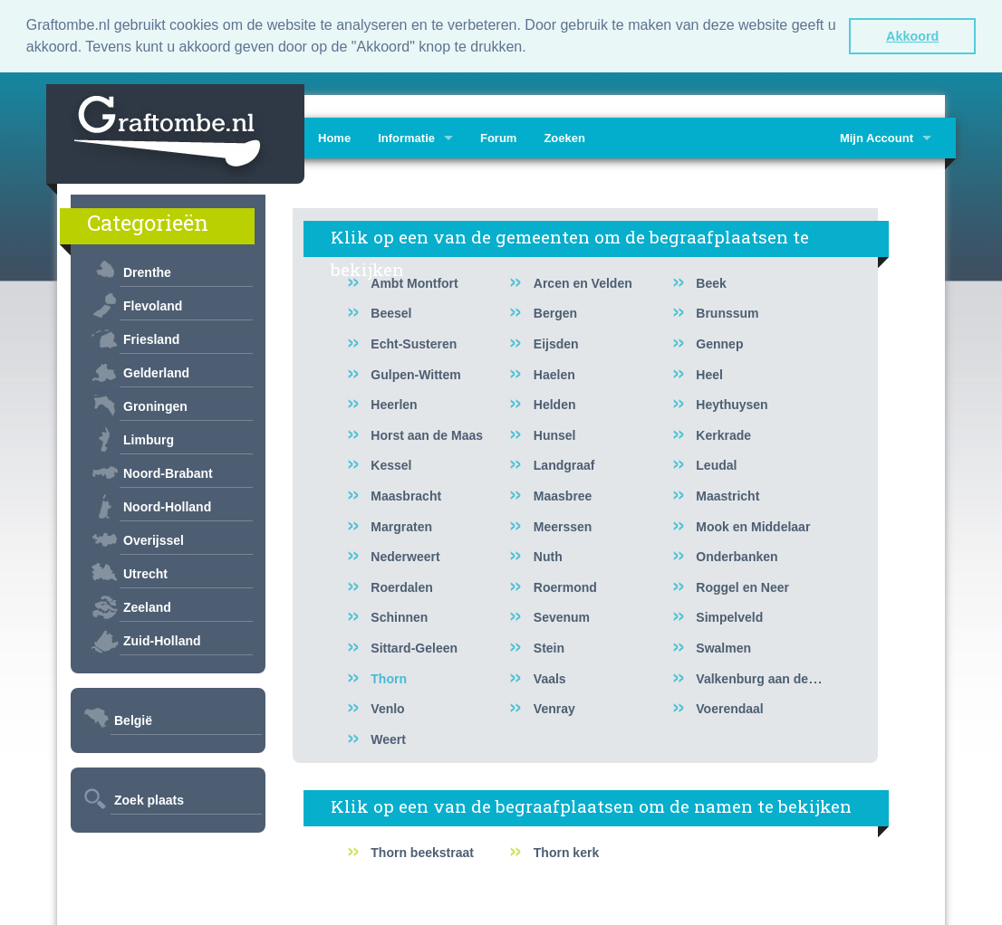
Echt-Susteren (414, 343)
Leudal (716, 464)
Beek (711, 281)
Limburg (148, 439)
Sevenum (562, 616)
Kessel (391, 464)
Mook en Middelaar (753, 525)
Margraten (401, 525)
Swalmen (723, 647)
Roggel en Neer (742, 585)
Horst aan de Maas (427, 433)
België (133, 719)
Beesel (391, 312)
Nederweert (405, 555)
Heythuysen (731, 403)
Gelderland (156, 372)
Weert (388, 737)
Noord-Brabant (168, 472)
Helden (555, 403)
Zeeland (147, 606)
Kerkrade (723, 433)
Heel (709, 373)
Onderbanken (736, 555)
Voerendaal (729, 708)
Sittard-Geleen (414, 647)
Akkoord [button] (912, 36)
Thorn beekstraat (422, 851)
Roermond (565, 585)
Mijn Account (876, 137)
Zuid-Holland (162, 640)
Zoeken (564, 137)
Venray (554, 708)
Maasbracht (406, 495)
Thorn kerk (566, 851)
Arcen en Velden (583, 281)
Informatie (406, 137)
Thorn (389, 677)
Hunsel (555, 433)
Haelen (554, 373)
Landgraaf (564, 464)
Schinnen (399, 616)
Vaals (550, 677)
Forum (498, 137)
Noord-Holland (167, 506)
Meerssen (563, 525)
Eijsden (556, 343)
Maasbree (563, 495)
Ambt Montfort (414, 281)
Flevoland (152, 305)
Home (334, 137)
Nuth (548, 555)
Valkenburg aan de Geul (768, 677)
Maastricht (727, 495)
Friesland (151, 338)
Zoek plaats (149, 799)
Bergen (555, 312)
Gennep (719, 343)
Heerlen (394, 403)
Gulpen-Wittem (415, 373)
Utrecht (145, 573)
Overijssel (153, 539)
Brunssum (727, 312)
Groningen (155, 405)
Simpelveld (729, 616)
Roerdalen (401, 585)
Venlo (387, 708)
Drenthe (147, 271)
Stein (549, 647)
